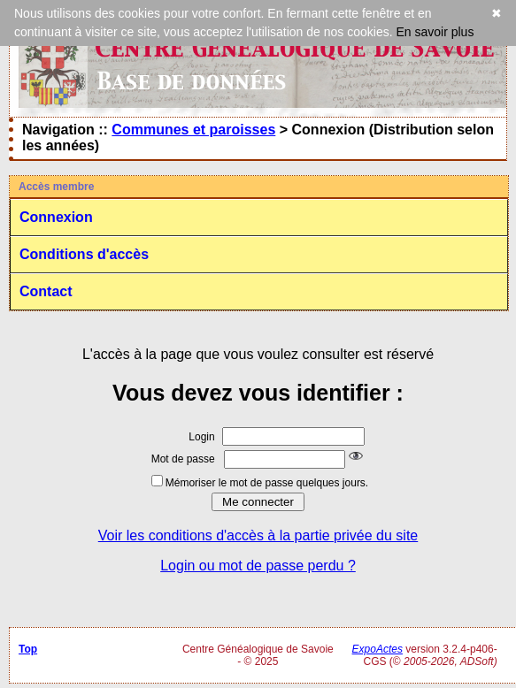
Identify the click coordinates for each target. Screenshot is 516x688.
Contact (46, 291)
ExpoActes (377, 649)
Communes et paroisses (193, 129)
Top (28, 649)
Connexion (56, 217)
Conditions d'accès (84, 254)
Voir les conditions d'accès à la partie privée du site (258, 535)
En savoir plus (435, 32)
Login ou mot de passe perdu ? (258, 565)
